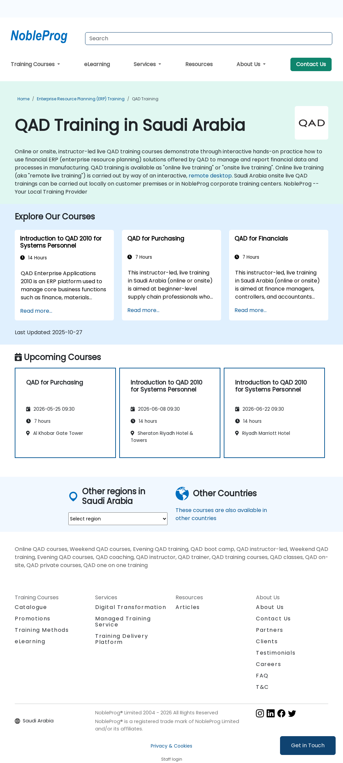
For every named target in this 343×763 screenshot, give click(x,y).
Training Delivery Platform (121, 639)
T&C (262, 687)
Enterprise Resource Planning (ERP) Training (81, 99)
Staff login (171, 759)
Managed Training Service (123, 621)
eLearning (97, 64)
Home (23, 99)
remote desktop (210, 176)
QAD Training (145, 99)
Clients (267, 641)
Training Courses (33, 64)
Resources (199, 64)
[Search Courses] (208, 38)
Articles (188, 607)
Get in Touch (308, 745)
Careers (268, 664)
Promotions (33, 618)
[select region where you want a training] (117, 518)
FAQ (262, 675)
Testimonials (275, 653)
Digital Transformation (130, 607)
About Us (249, 64)
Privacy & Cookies (171, 746)
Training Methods (42, 630)
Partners (269, 630)
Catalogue (31, 607)
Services (145, 64)
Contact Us (311, 64)
